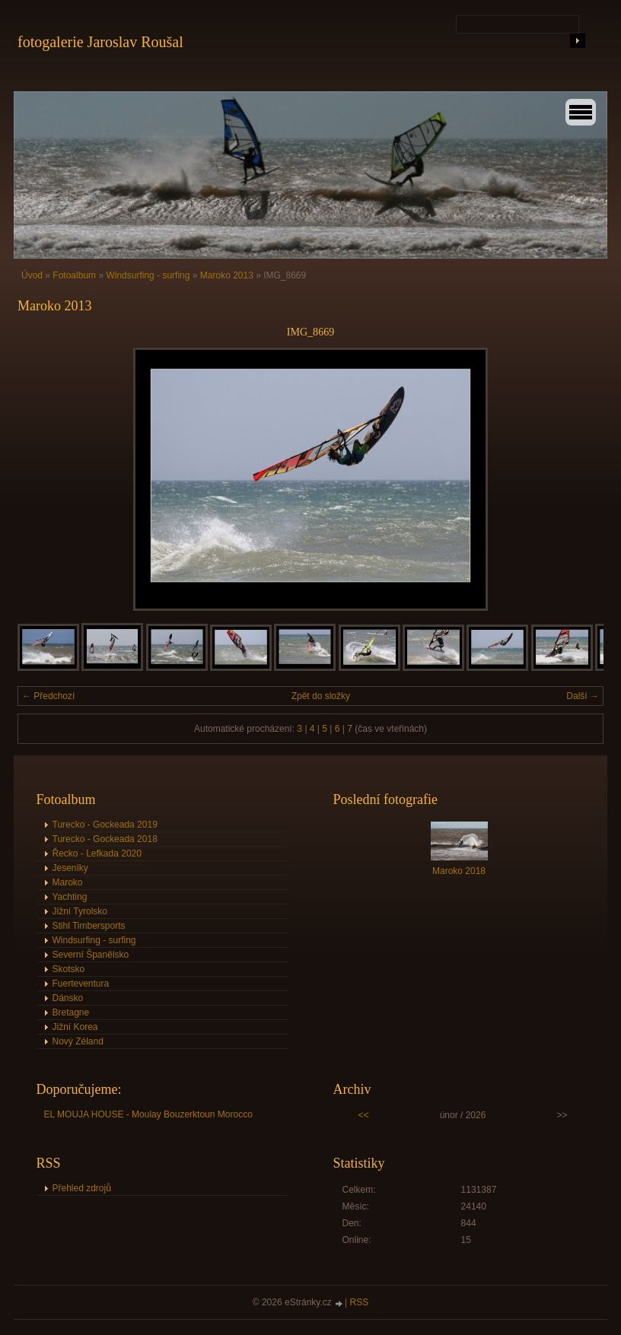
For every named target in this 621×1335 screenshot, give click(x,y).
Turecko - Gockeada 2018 (105, 839)
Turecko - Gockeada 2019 (105, 824)
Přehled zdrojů (82, 1188)
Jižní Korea (75, 1027)
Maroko (68, 882)
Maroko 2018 (459, 871)
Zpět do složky (320, 696)
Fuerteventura (81, 983)
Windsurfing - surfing (147, 275)
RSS (359, 1302)
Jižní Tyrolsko (80, 911)
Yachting (70, 897)
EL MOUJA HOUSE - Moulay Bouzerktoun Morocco (148, 1114)
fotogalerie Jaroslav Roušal (100, 41)
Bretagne (71, 1012)
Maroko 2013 (226, 275)
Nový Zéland (78, 1041)
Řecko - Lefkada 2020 (97, 853)
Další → (582, 696)
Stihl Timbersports (89, 925)
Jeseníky (70, 868)
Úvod (32, 275)
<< (363, 1115)
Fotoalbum (74, 275)
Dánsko (68, 998)
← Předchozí (48, 696)
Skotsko (69, 969)
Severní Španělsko (91, 954)
